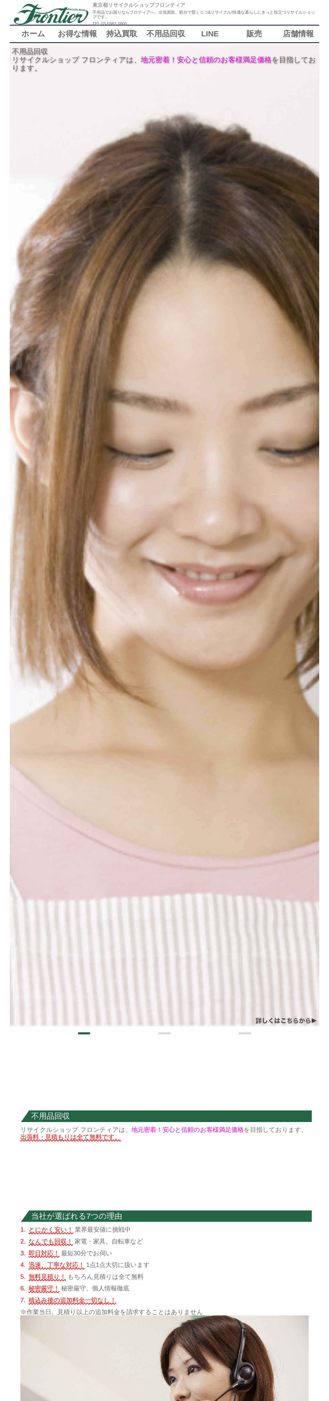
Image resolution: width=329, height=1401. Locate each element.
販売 (254, 33)
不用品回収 (165, 33)
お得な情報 (77, 33)
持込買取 (121, 33)
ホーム (33, 33)
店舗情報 (298, 33)
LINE (210, 33)
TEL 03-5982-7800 (110, 24)
